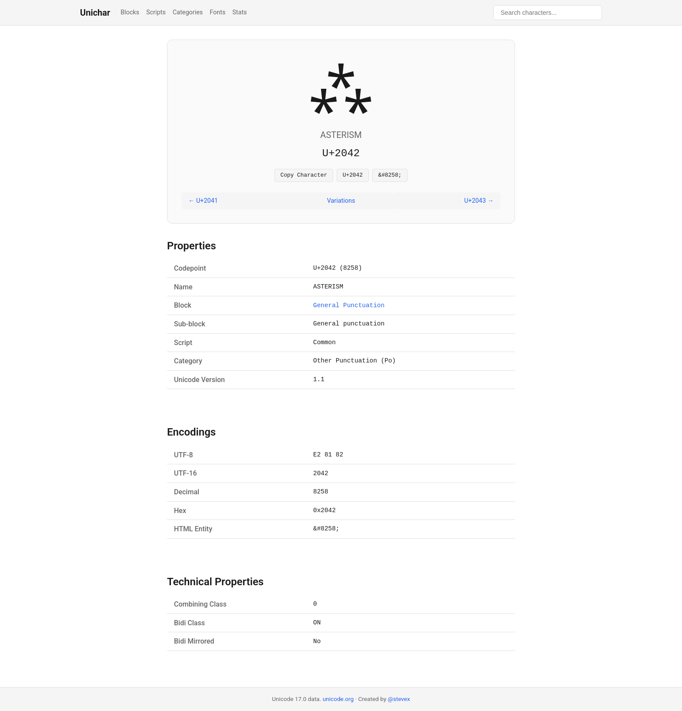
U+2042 (353, 176)
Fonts (217, 12)
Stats (239, 12)
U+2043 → (479, 202)
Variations (341, 202)
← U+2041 (203, 202)
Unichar (95, 12)
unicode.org (338, 698)
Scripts (156, 12)
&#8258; (390, 176)
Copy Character (304, 176)
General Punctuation (348, 307)
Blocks (129, 12)
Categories (188, 12)
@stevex (399, 698)
